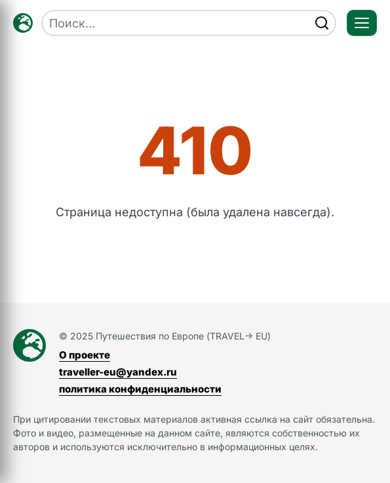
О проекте (84, 355)
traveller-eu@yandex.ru (118, 372)
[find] (322, 23)
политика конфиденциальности (140, 389)
